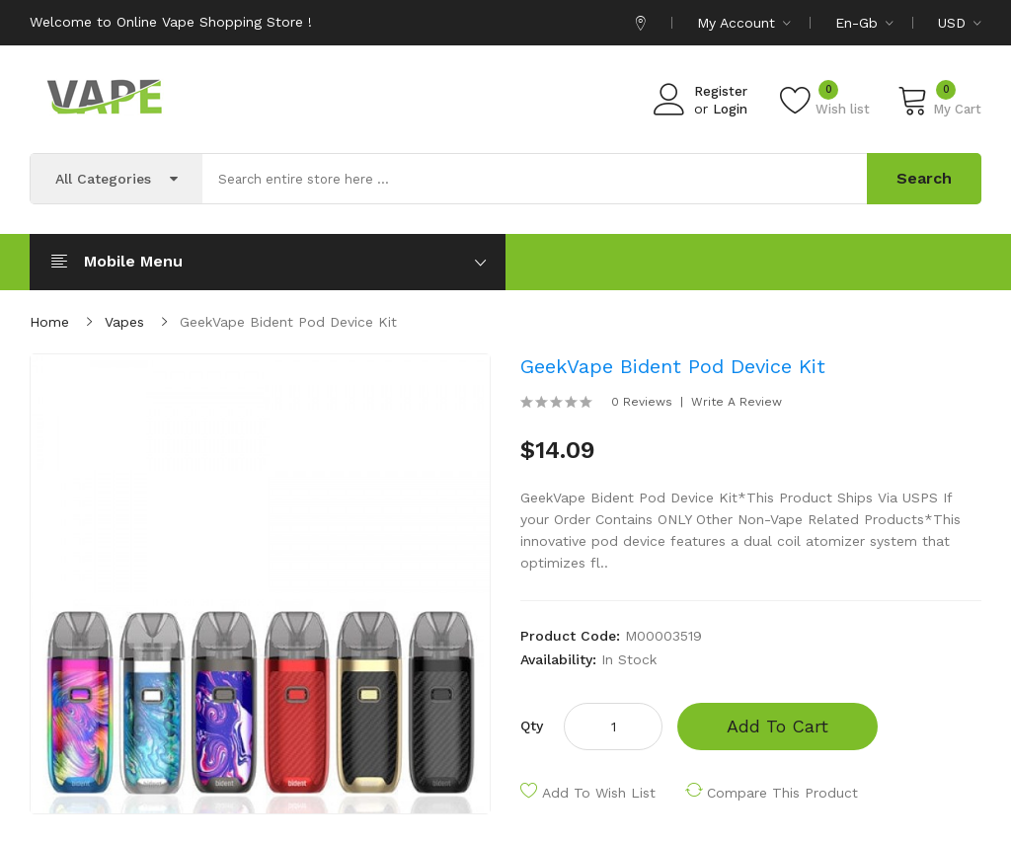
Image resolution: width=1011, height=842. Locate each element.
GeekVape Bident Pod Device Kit (288, 322)
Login (730, 109)
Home (49, 322)
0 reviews (641, 402)
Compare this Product (782, 793)
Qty (531, 725)
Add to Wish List (599, 793)
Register (720, 91)
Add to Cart (777, 726)
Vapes (124, 322)
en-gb (864, 23)
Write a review (736, 402)
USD (959, 23)
